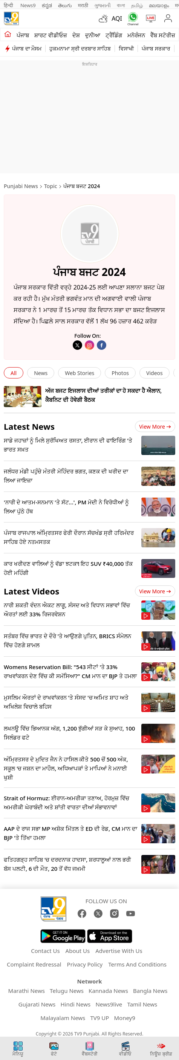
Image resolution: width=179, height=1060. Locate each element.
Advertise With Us (118, 950)
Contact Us (45, 950)
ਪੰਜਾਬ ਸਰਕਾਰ (156, 48)
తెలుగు (65, 5)
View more (155, 426)
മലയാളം (159, 5)
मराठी (83, 5)
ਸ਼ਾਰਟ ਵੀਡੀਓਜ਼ (50, 35)
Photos (120, 373)
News (40, 373)
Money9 (124, 1018)
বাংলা (121, 5)
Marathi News (26, 990)
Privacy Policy (85, 964)
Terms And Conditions (137, 964)
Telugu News (67, 990)
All (14, 373)
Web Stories (79, 373)
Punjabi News (21, 186)
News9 (28, 5)
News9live (108, 1004)
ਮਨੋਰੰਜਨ (136, 35)
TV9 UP (99, 1018)
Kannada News (108, 990)
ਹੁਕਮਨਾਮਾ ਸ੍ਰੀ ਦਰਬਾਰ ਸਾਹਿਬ (80, 48)
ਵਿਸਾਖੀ (126, 48)
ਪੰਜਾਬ (23, 35)
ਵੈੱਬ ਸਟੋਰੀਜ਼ (162, 35)
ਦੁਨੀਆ (92, 35)
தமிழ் (137, 5)
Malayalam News (62, 1018)
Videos (154, 373)
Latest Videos (31, 591)
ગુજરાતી (102, 5)
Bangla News (150, 990)
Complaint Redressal (34, 964)
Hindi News (75, 1004)
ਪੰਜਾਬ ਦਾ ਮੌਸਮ (26, 48)
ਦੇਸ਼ (76, 35)
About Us (78, 950)
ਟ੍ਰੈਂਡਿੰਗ (114, 35)
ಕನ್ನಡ (47, 5)
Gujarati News (37, 1004)
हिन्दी (9, 5)
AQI (117, 18)
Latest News (29, 426)
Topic (50, 186)
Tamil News (142, 1004)
